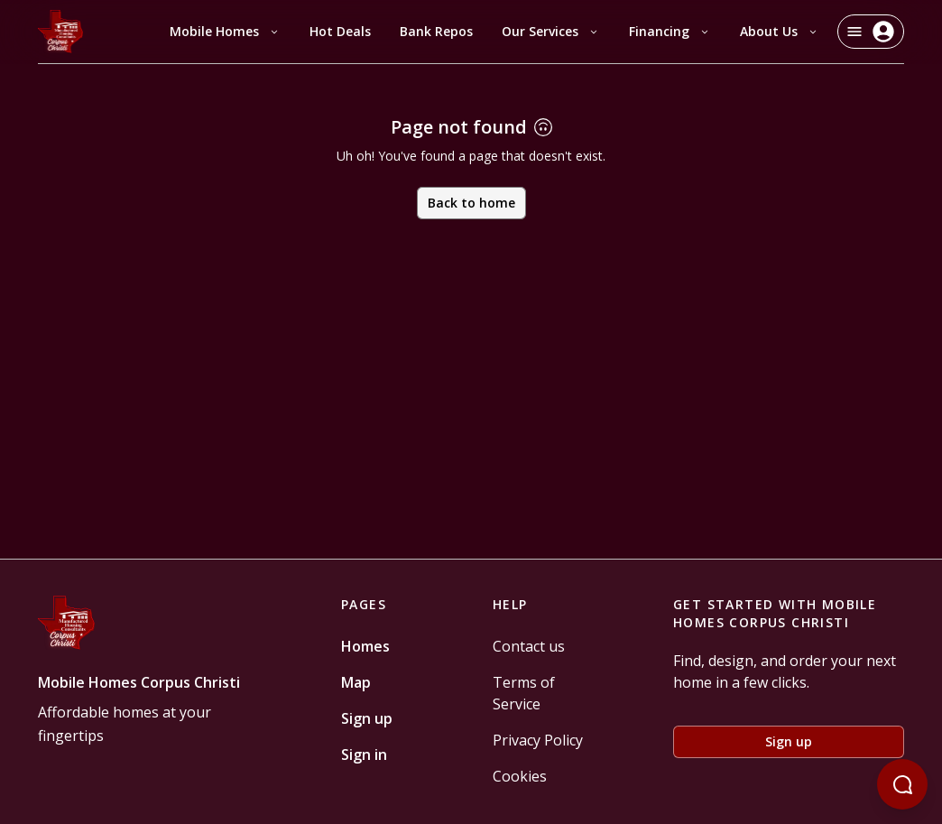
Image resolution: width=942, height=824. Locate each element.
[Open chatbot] (902, 784)
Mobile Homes (225, 31)
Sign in (364, 754)
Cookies (520, 776)
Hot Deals (340, 31)
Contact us (529, 646)
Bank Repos (436, 31)
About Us (779, 31)
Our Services (551, 31)
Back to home (471, 202)
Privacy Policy (538, 740)
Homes (365, 646)
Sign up (366, 718)
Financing (670, 31)
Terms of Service (524, 693)
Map (356, 682)
